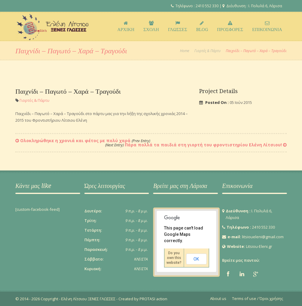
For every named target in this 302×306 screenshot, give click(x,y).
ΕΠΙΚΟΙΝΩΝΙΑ (267, 26)
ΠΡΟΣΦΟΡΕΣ (230, 26)
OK (196, 259)
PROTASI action (153, 298)
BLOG (202, 26)
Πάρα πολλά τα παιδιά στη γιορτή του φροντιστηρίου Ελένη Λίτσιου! (193, 145)
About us (218, 298)
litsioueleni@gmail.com (263, 236)
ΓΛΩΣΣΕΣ (177, 26)
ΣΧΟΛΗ (151, 26)
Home (184, 50)
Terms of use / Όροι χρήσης (257, 298)
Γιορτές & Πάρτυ (207, 50)
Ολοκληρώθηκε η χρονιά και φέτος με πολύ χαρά (85, 140)
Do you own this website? (173, 258)
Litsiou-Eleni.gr (259, 246)
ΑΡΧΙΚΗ (125, 26)
